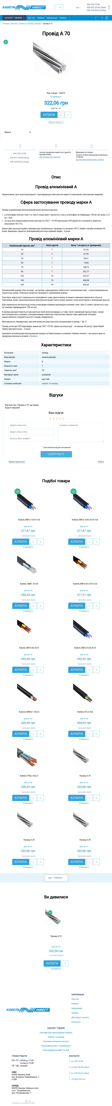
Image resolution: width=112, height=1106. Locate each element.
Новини (40, 18)
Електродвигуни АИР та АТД (56, 1050)
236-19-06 (93, 4)
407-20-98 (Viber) (96, 7)
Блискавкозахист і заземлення (56, 1046)
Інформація (51, 18)
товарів (58, 878)
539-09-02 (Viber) (96, 10)
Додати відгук (55, 122)
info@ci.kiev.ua (77, 1078)
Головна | (6, 24)
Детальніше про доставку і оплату (90, 160)
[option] (56, 64)
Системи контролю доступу (56, 1041)
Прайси (63, 18)
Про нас (31, 18)
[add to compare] (68, 115)
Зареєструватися (16, 461)
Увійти (101, 461)
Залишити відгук (29, 536)
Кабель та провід (56, 1037)
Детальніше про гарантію (50, 157)
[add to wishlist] (61, 115)
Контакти (76, 1022)
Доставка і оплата (80, 1017)
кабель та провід (50, 383)
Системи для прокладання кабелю (56, 1032)
